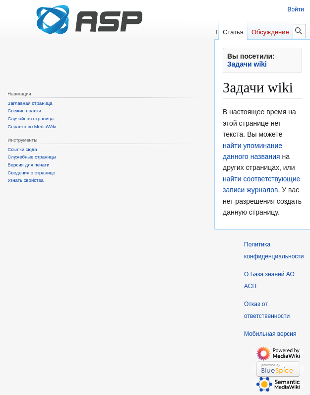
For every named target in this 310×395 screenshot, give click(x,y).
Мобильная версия (270, 333)
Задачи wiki (247, 64)
